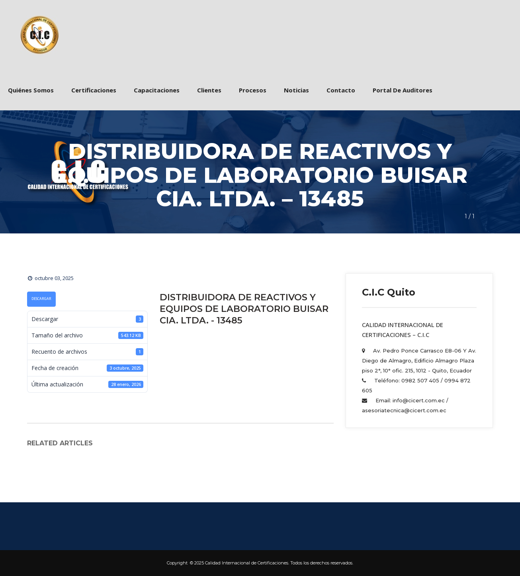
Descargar (41, 298)
